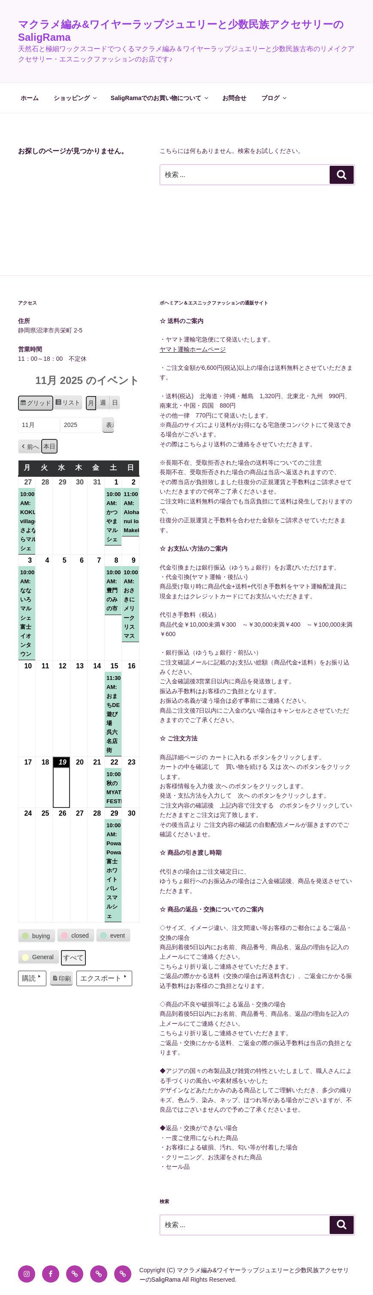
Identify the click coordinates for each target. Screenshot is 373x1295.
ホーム (30, 97)
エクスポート (104, 977)
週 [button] (103, 402)
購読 (32, 977)
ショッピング (76, 97)
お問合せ (234, 97)
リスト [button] (67, 403)
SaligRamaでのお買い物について (160, 97)
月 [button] (91, 402)
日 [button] (115, 402)
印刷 (61, 979)
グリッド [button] (35, 404)
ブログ (274, 97)
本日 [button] (49, 446)
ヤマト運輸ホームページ (193, 349)
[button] (29, 446)
